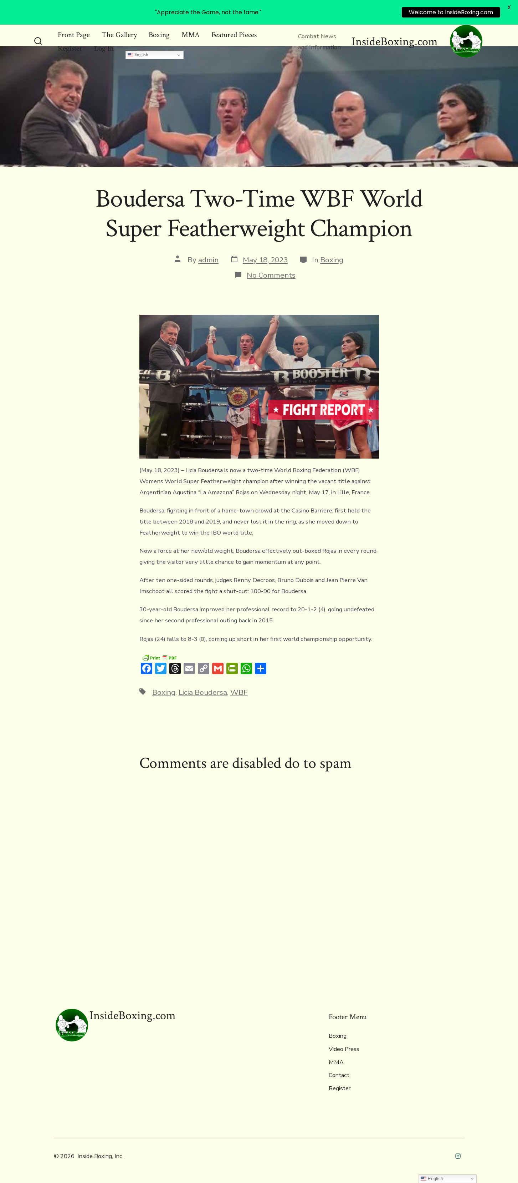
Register (70, 48)
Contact (339, 1075)
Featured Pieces (234, 35)
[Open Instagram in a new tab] (458, 1156)
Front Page (74, 35)
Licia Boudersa (203, 692)
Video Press (344, 1049)
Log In (104, 48)
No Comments (271, 275)
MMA (190, 35)
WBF (239, 692)
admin (208, 260)
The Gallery (119, 35)
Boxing (159, 35)
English (138, 54)
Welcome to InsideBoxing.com (451, 12)
